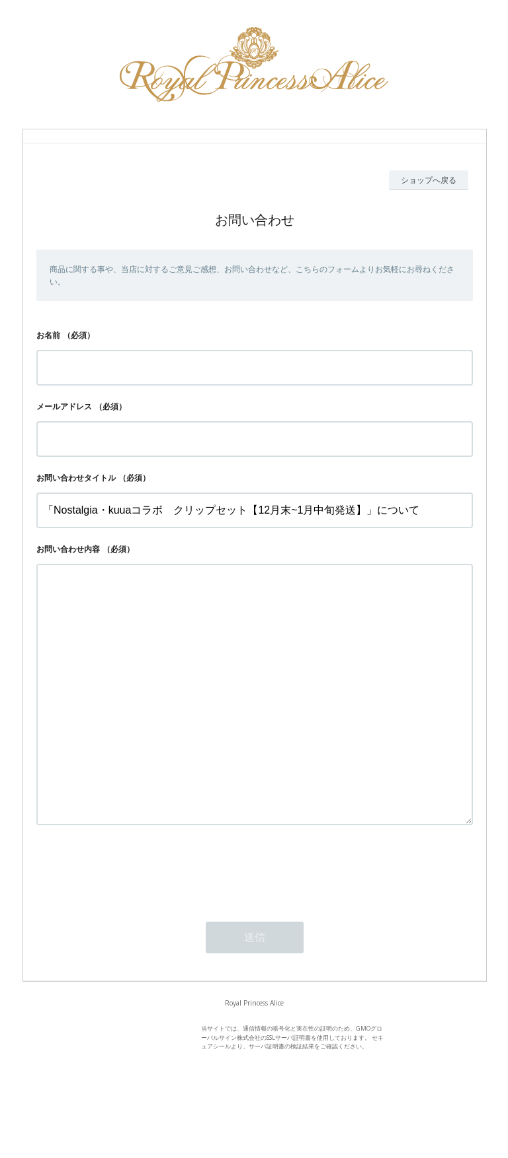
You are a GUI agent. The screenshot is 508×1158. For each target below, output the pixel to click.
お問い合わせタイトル (76, 477)
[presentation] (136, 922)
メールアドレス (64, 406)
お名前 (48, 335)
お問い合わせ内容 (68, 549)
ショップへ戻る (428, 180)
